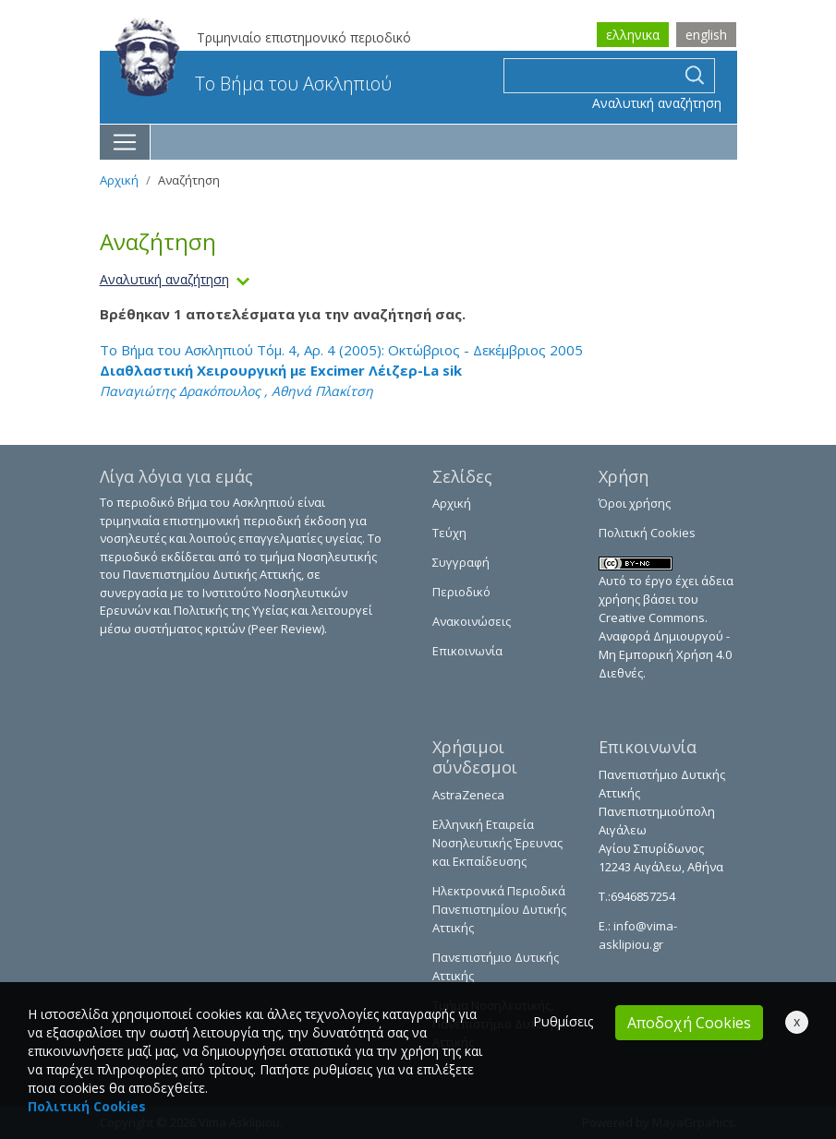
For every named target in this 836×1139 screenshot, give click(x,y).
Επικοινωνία (467, 650)
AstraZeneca (468, 794)
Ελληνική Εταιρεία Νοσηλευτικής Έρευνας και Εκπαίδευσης (497, 842)
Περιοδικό (461, 591)
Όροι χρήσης (635, 503)
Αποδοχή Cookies (689, 1023)
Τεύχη (449, 532)
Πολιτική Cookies (647, 532)
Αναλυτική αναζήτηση (656, 103)
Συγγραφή (461, 562)
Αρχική (119, 180)
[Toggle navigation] (125, 142)
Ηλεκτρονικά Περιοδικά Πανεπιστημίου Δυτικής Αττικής (499, 909)
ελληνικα (633, 34)
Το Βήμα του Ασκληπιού (253, 83)
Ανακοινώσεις (471, 621)
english (706, 34)
